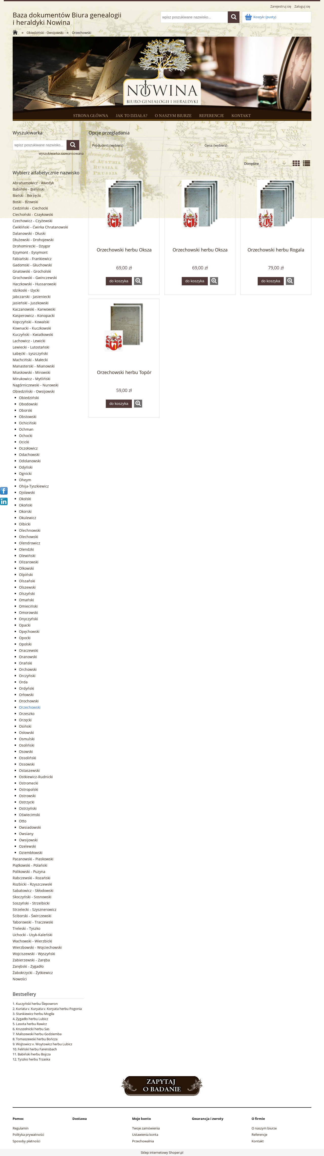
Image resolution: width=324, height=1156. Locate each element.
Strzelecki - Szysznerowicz (34, 909)
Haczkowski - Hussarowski (34, 284)
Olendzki (26, 549)
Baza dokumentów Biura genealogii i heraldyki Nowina (67, 18)
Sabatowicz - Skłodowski (33, 890)
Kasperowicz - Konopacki (34, 315)
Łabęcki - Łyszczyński (30, 353)
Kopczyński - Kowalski (31, 321)
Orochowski (29, 701)
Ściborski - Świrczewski (32, 915)
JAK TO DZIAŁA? (131, 115)
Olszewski (27, 587)
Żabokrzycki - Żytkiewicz (33, 972)
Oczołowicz (28, 448)
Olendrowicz (29, 543)
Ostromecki (28, 783)
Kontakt (258, 1141)
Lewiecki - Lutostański (31, 347)
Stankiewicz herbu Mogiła (35, 1013)
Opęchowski (29, 631)
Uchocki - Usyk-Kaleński (32, 934)
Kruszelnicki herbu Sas (32, 1029)
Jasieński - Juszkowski (31, 302)
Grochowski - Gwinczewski (35, 277)
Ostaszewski (29, 770)
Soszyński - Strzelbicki (31, 903)
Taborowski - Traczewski (33, 922)
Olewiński (27, 555)
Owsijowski (28, 840)
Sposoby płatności (26, 1141)
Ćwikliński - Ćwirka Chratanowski (40, 227)
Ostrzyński (28, 808)
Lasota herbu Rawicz (31, 1024)
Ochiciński (27, 423)
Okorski (25, 511)
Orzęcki (25, 720)
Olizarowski (28, 562)
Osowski (26, 751)
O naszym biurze (264, 1128)
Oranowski (28, 656)
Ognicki (25, 473)
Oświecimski (29, 814)
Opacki (25, 625)
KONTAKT (241, 115)
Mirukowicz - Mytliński (31, 378)
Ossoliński (27, 757)
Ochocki (25, 435)
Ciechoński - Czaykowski (33, 214)
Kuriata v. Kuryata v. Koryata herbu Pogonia (49, 1008)
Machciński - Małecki (30, 359)
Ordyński (26, 688)
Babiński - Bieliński (29, 189)
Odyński (26, 467)
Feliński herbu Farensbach (37, 1049)
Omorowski (28, 612)
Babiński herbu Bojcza (34, 1054)
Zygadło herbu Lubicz (32, 1018)
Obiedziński (29, 397)
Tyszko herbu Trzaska (34, 1059)
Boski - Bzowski (25, 201)
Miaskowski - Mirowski (31, 372)
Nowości (20, 979)
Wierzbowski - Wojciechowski (37, 947)
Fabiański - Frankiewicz (32, 258)
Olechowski (28, 536)
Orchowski (28, 669)
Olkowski (26, 568)
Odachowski (29, 454)
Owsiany (26, 833)
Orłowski (26, 694)
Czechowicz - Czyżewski (32, 220)
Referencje (259, 1134)
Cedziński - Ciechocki (30, 208)
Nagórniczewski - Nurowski (35, 385)
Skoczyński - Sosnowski (32, 896)
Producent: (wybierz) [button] (107, 145)
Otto (22, 821)
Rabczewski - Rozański (31, 877)
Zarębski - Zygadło (28, 966)
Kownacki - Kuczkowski (32, 328)
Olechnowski (29, 530)
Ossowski (27, 764)
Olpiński (26, 574)
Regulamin (21, 1128)
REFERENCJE (211, 115)
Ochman (26, 429)
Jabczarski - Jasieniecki (32, 296)
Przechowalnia (143, 1141)
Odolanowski (30, 460)
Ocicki (24, 442)
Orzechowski (29, 707)
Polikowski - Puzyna (29, 871)
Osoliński (26, 745)
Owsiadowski (30, 827)
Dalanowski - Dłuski (29, 233)
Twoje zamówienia (146, 1128)
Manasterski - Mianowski (34, 366)
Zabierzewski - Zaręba (31, 960)
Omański (26, 599)
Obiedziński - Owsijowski (34, 391)
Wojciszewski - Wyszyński (34, 953)
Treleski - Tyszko (26, 928)
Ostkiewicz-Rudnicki (36, 776)
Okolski (25, 498)
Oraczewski (28, 650)
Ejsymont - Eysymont (30, 252)
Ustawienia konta (145, 1134)
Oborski (25, 410)
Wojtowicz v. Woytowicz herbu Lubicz (44, 1044)
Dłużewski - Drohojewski (33, 239)
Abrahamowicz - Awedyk (33, 182)
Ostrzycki (26, 802)
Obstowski (27, 416)
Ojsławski (27, 492)
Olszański (27, 581)
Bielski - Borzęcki (27, 195)
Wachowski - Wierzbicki (32, 941)
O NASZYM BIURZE (173, 115)
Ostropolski (28, 789)
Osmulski (27, 738)
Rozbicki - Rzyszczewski (32, 884)
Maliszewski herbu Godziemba (39, 1034)
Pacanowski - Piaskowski (33, 859)
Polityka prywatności (28, 1134)
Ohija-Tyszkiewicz (34, 486)
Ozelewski (27, 846)
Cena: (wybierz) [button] (216, 145)
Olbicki (25, 524)
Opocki (25, 637)
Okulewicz (27, 517)
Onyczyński (28, 618)
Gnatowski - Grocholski (32, 271)
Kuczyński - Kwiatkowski (33, 334)
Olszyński (27, 593)
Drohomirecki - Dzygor (31, 246)
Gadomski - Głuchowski (32, 265)
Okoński (25, 505)
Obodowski (28, 404)
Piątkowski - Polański (30, 865)
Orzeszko (26, 713)
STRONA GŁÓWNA (90, 115)
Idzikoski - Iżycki (26, 290)
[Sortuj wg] (265, 163)
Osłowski (26, 732)
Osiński (25, 726)
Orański (25, 663)
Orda (23, 682)
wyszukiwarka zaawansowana (61, 153)
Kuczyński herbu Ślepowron (37, 1003)
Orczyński (27, 675)
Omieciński (28, 606)
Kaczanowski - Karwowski (34, 309)
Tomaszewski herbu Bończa (36, 1039)
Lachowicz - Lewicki (29, 340)
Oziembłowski (31, 852)
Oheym (25, 479)
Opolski (25, 644)
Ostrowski (27, 795)
